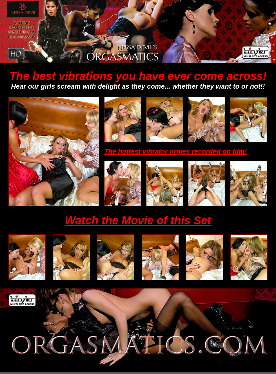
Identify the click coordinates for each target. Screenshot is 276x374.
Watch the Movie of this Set (138, 220)
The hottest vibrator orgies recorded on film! (175, 151)
